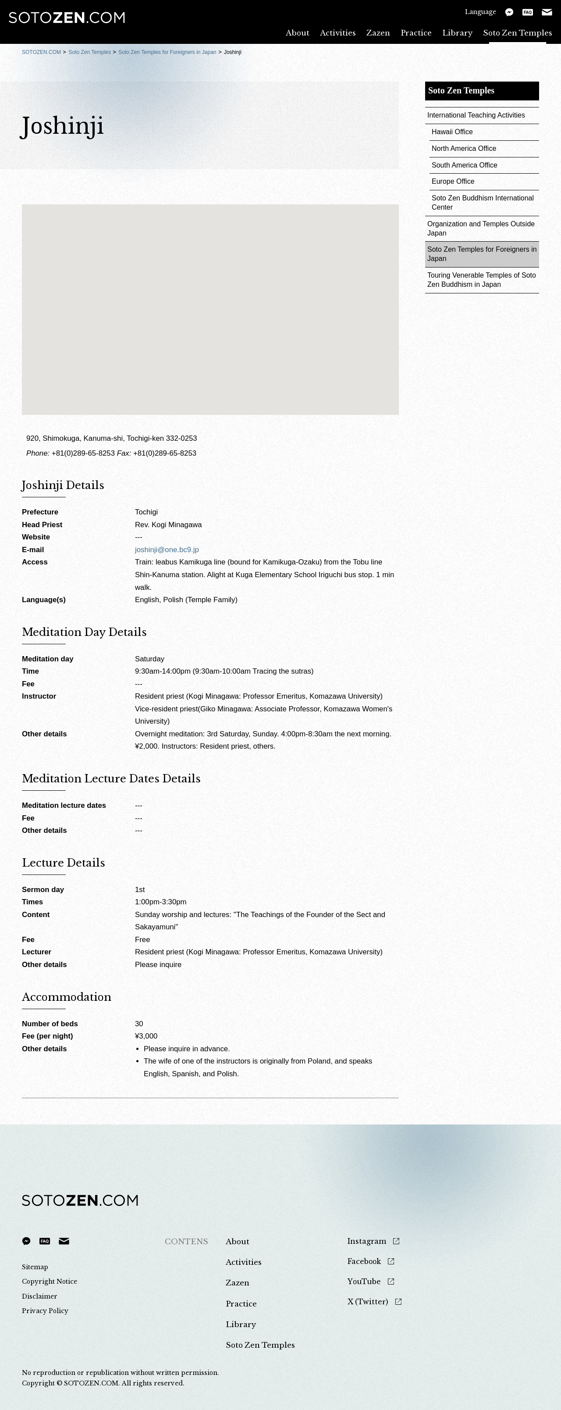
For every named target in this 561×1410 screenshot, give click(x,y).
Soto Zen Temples (517, 33)
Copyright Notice (49, 1281)
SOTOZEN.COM (41, 52)
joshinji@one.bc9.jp (167, 550)
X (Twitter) (368, 1301)
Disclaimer (39, 1296)
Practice (416, 33)
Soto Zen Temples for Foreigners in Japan (167, 52)
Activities (338, 33)
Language (480, 11)
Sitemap (35, 1267)
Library (457, 33)
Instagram (367, 1241)
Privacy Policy (45, 1311)
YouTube (364, 1281)
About (297, 33)
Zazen (378, 33)
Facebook (364, 1261)
